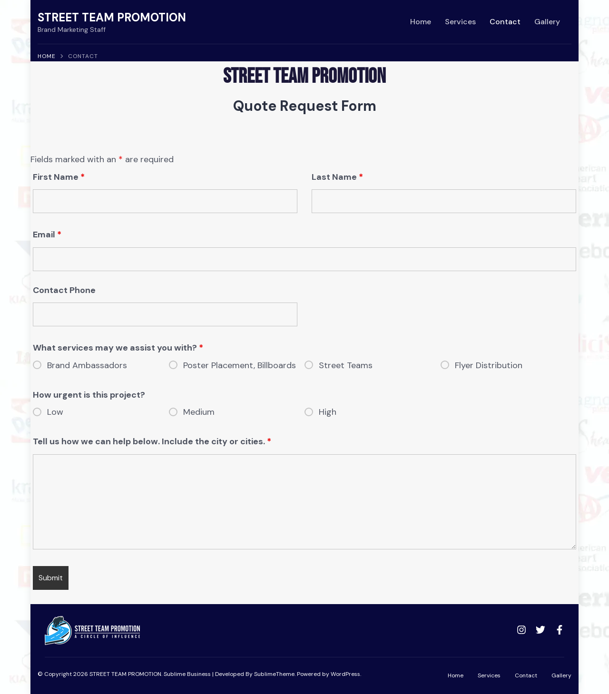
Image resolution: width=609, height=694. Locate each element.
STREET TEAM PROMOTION (112, 17)
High (327, 412)
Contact (505, 22)
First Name (59, 177)
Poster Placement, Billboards (239, 365)
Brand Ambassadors (87, 365)
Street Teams (346, 365)
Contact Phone (64, 290)
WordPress (345, 674)
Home (420, 22)
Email (47, 234)
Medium (199, 412)
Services (460, 22)
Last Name (337, 177)
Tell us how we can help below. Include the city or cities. (152, 441)
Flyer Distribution (488, 365)
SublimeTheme (274, 674)
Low (55, 412)
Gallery (547, 22)
